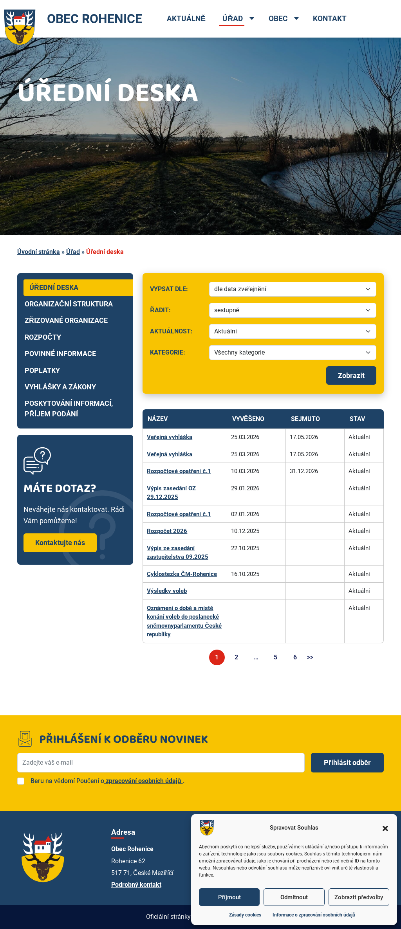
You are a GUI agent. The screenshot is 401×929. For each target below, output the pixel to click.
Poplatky (42, 370)
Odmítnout (294, 897)
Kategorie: (177, 354)
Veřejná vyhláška (169, 437)
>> (310, 657)
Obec (278, 18)
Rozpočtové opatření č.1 (179, 471)
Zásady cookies (245, 915)
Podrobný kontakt (136, 884)
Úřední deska (53, 288)
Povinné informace (60, 354)
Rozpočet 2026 (167, 531)
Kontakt (330, 18)
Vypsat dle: (177, 291)
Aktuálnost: (177, 333)
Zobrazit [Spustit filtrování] (351, 375)
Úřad (232, 18)
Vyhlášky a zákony (60, 387)
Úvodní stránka (38, 252)
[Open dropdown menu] (251, 19)
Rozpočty (43, 337)
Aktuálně (186, 18)
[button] (385, 828)
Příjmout (229, 897)
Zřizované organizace (66, 320)
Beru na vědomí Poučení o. (107, 781)
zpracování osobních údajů (143, 781)
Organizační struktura (69, 304)
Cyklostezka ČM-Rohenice (182, 574)
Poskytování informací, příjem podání (69, 409)
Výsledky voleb (167, 590)
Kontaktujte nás (60, 542)
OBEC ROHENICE (71, 18)
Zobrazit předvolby (358, 897)
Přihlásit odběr (347, 762)
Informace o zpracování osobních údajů (314, 915)
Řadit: (177, 312)
